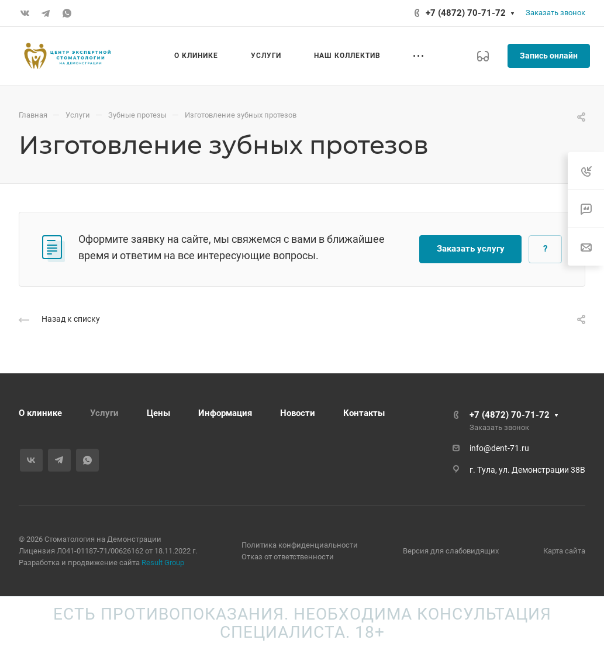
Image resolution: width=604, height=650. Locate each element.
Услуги (104, 413)
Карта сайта (564, 550)
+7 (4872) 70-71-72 (466, 13)
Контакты (364, 413)
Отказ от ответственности (287, 556)
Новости (297, 413)
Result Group (162, 562)
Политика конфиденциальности (299, 545)
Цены (158, 413)
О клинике (40, 413)
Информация (225, 413)
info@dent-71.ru (499, 448)
